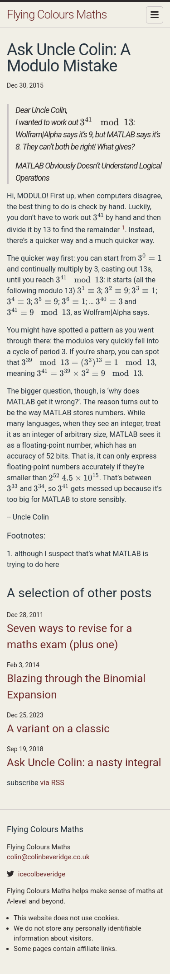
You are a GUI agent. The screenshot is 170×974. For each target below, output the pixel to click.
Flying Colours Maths (57, 14)
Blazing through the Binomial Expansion (76, 686)
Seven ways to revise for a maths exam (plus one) (69, 636)
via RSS (52, 782)
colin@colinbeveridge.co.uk (48, 857)
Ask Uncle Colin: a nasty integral (84, 762)
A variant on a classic (58, 728)
